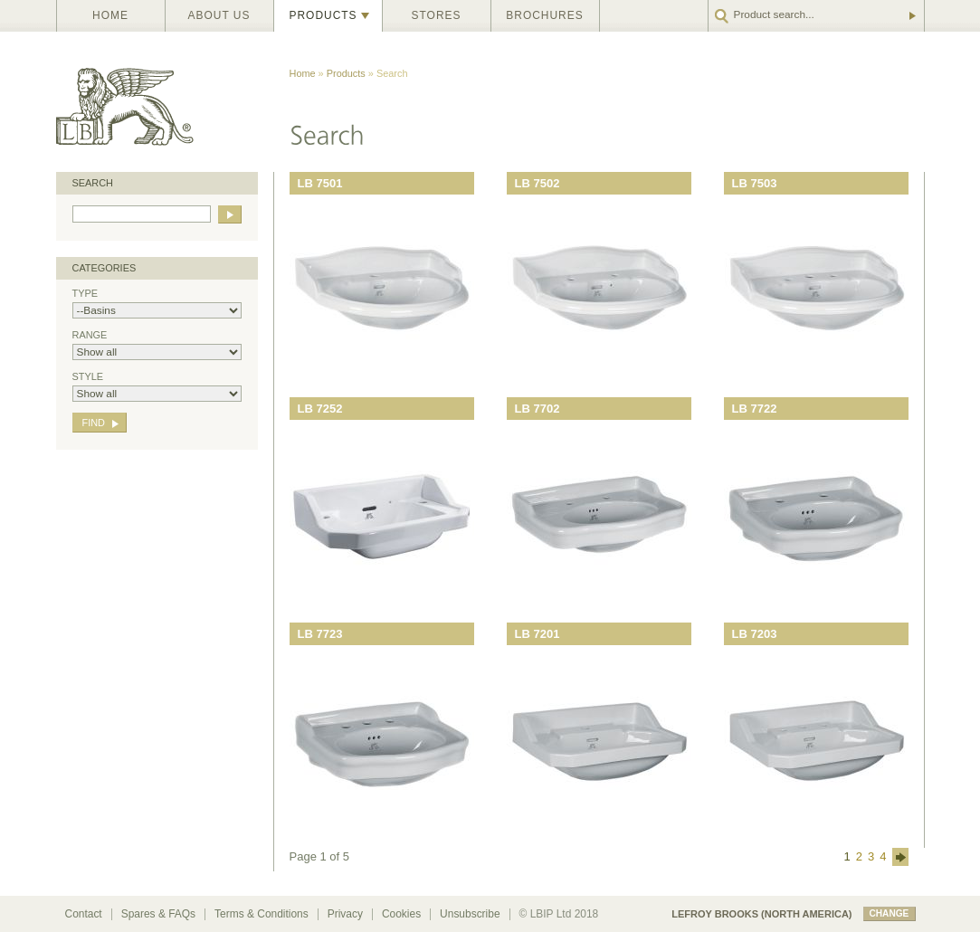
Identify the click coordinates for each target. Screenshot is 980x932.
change (889, 913)
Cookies (401, 914)
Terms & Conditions (261, 914)
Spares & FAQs (158, 914)
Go (911, 16)
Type (157, 303)
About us (219, 15)
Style (157, 386)
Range (157, 344)
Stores (436, 15)
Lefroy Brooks (164, 102)
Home (110, 15)
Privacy (345, 914)
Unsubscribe (470, 914)
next (900, 857)
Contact (83, 914)
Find (93, 422)
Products (323, 15)
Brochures (544, 15)
